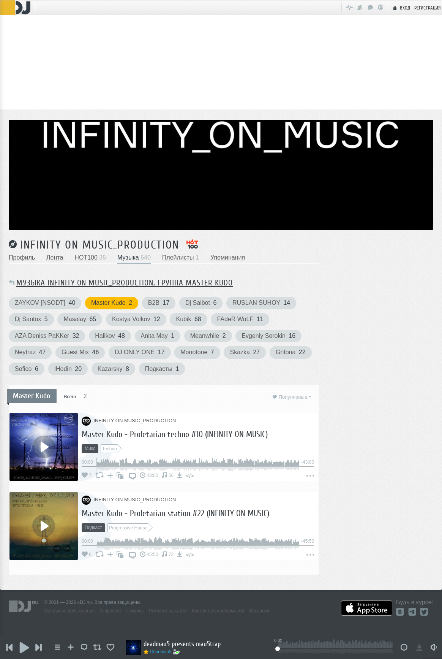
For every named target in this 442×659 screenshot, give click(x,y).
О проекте (111, 610)
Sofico (26, 369)
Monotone (197, 352)
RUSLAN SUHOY (261, 303)
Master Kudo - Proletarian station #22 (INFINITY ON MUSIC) (175, 513)
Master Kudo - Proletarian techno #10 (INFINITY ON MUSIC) (175, 434)
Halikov (110, 336)
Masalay (79, 319)
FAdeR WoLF (240, 319)
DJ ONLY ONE (139, 352)
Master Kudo (111, 303)
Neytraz (30, 352)
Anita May (158, 336)
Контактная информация (218, 610)
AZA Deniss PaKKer (47, 336)
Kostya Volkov (136, 319)
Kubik (188, 319)
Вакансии (259, 610)
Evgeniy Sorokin (268, 336)
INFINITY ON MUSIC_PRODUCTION (99, 244)
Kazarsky (113, 369)
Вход (400, 7)
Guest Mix (80, 352)
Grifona (291, 352)
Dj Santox (31, 319)
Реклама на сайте (168, 610)
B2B (158, 303)
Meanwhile (208, 336)
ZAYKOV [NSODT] (45, 303)
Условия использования (69, 610)
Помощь (135, 610)
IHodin (68, 369)
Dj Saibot (200, 303)
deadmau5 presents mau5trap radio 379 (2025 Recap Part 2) (187, 644)
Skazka (245, 352)
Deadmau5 (162, 651)
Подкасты (162, 369)
